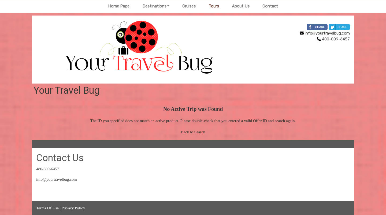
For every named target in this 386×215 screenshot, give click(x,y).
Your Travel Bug (66, 90)
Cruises (189, 6)
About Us (241, 6)
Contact (270, 6)
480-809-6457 (47, 169)
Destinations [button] (154, 6)
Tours (214, 6)
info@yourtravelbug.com (325, 33)
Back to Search (193, 132)
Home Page (118, 6)
